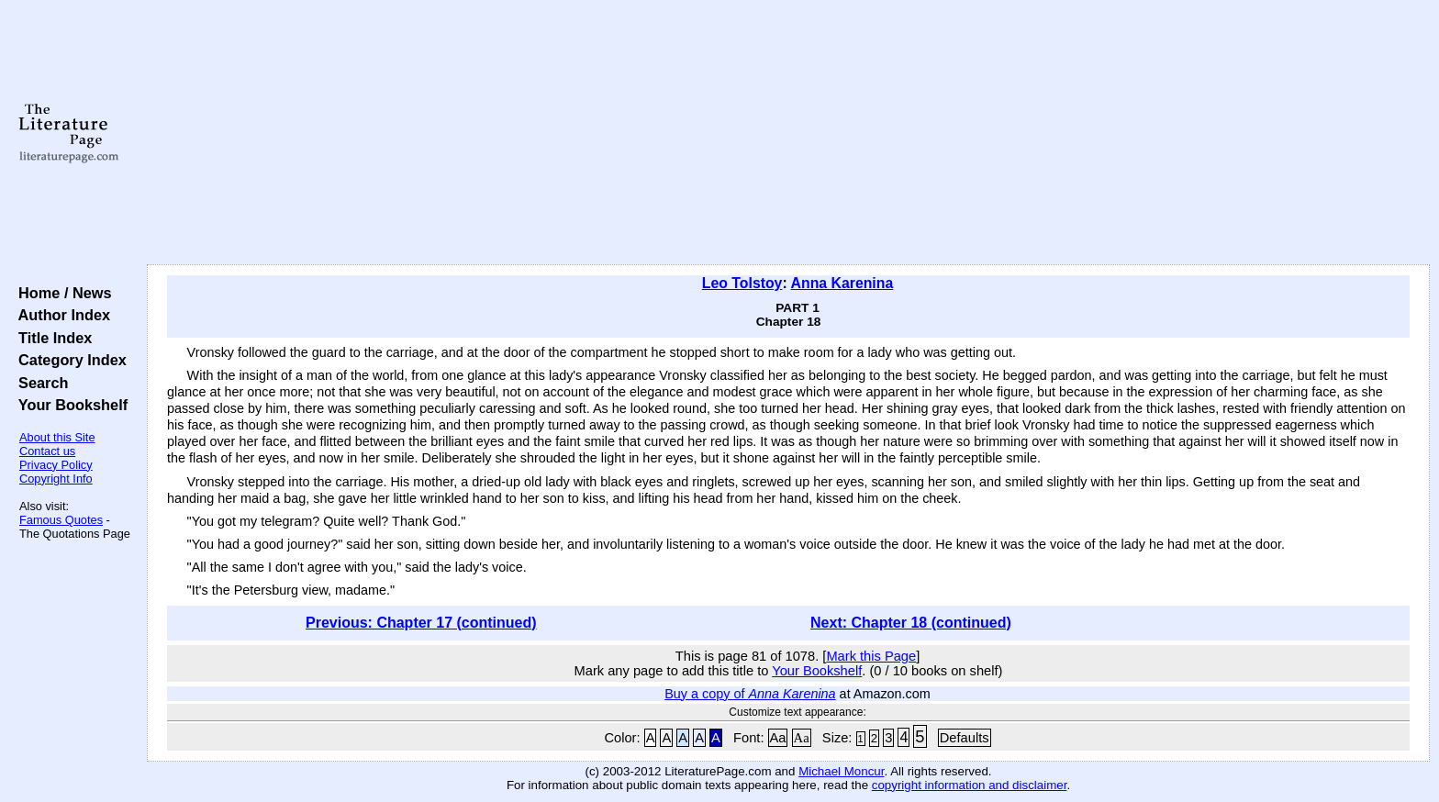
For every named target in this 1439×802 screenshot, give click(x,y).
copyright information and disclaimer (969, 785)
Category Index (68, 359)
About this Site (57, 437)
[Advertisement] (788, 133)
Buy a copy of (749, 693)
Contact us (47, 451)
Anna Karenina (842, 283)
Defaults (964, 737)
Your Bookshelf (69, 404)
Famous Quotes (61, 520)
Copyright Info (56, 478)
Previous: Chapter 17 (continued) (421, 622)
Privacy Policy (56, 465)
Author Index (60, 314)
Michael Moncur (841, 771)
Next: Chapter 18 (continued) (910, 622)
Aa (778, 737)
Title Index (51, 337)
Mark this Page (871, 656)
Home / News (61, 292)
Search (39, 382)
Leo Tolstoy (742, 283)
